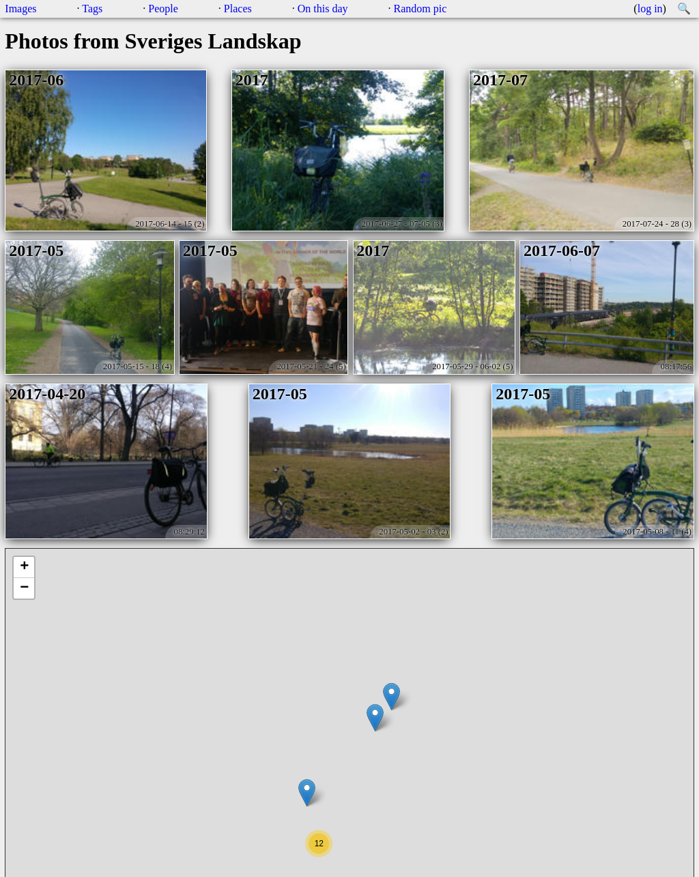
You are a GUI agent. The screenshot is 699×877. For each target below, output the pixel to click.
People (163, 8)
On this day (323, 8)
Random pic (420, 8)
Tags (92, 8)
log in (650, 8)
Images (20, 8)
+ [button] (24, 567)
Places (238, 8)
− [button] (24, 588)
